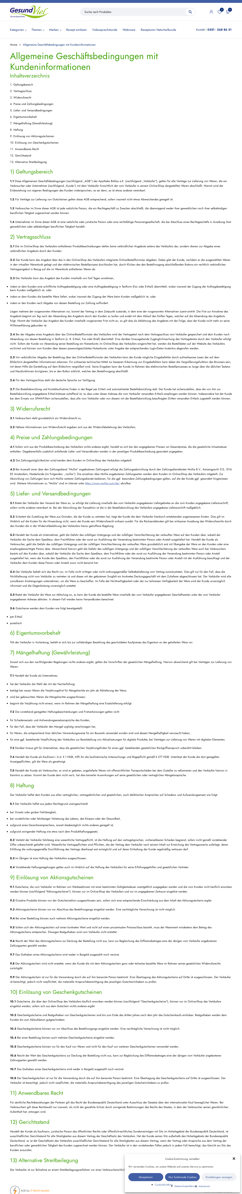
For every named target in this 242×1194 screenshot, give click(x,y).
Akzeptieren (146, 1177)
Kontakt (200, 30)
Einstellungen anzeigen (219, 1177)
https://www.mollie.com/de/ (102, 483)
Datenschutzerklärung (186, 1186)
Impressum (204, 1186)
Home (13, 45)
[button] (234, 1159)
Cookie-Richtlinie (164, 1184)
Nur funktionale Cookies (182, 1177)
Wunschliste (220, 12)
